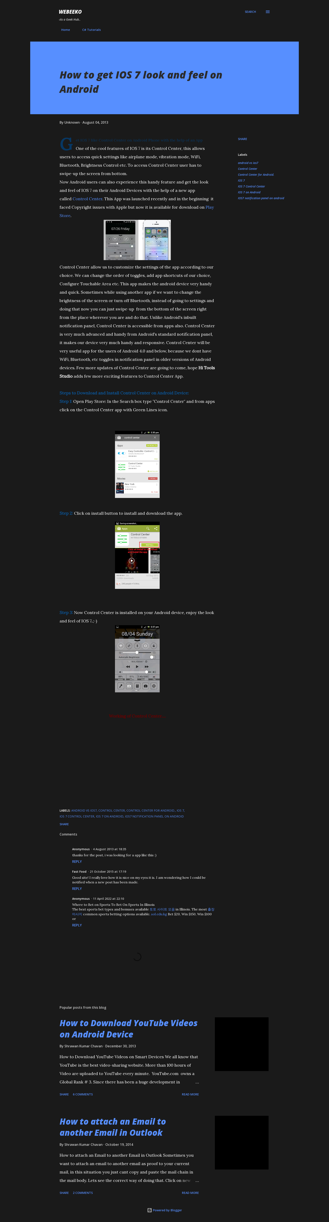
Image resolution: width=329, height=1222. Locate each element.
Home (63, 30)
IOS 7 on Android (249, 192)
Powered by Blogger (164, 1210)
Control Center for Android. (256, 175)
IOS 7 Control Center (251, 186)
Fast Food (79, 872)
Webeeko (70, 11)
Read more (190, 1094)
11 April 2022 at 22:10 (108, 899)
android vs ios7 (248, 163)
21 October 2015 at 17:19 (108, 872)
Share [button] (242, 139)
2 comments (83, 1193)
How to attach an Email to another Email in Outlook (113, 1127)
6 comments (83, 1094)
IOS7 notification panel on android (261, 198)
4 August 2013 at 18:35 (109, 849)
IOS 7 (241, 180)
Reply (77, 861)
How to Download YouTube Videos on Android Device (129, 1028)
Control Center (87, 198)
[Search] (250, 11)
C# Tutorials (89, 30)
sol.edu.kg (159, 914)
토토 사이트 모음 (162, 909)
